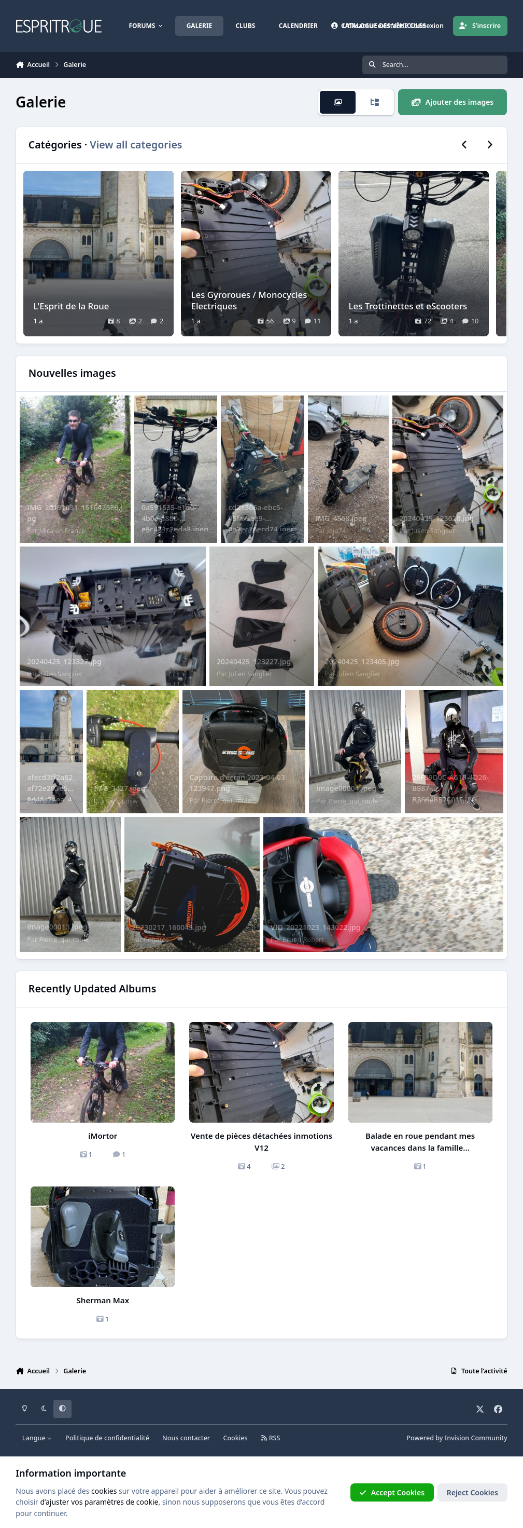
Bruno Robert (303, 939)
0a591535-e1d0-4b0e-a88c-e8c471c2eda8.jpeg (175, 518)
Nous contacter (186, 1438)
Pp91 (46, 800)
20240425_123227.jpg (254, 661)
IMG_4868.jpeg (341, 518)
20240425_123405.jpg (362, 661)
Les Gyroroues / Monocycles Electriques (249, 299)
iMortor (102, 1135)
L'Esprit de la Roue (71, 305)
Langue (37, 1438)
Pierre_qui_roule (226, 800)
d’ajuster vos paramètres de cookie (99, 1502)
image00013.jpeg (57, 927)
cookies (104, 1491)
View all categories (136, 145)
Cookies (235, 1438)
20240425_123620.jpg (437, 518)
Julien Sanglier (433, 530)
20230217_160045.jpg (169, 927)
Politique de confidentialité (107, 1438)
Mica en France (62, 530)
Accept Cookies (392, 1492)
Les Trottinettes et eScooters (408, 305)
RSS (270, 1438)
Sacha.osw (122, 801)
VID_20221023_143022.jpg (316, 927)
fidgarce (156, 939)
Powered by (456, 1438)
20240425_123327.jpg (64, 661)
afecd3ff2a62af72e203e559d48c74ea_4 (50, 788)
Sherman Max (103, 1300)
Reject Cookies (472, 1492)
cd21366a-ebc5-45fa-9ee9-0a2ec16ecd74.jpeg (261, 518)
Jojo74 (162, 530)
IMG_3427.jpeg (120, 788)
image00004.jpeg (346, 788)
